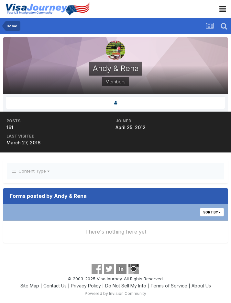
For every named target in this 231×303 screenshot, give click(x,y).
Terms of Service (168, 285)
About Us (201, 285)
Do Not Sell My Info (125, 285)
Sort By (212, 212)
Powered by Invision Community (115, 293)
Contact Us (55, 285)
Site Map (29, 285)
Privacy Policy (86, 285)
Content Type (31, 171)
